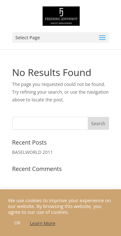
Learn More (42, 223)
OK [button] (17, 223)
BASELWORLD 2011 (32, 152)
